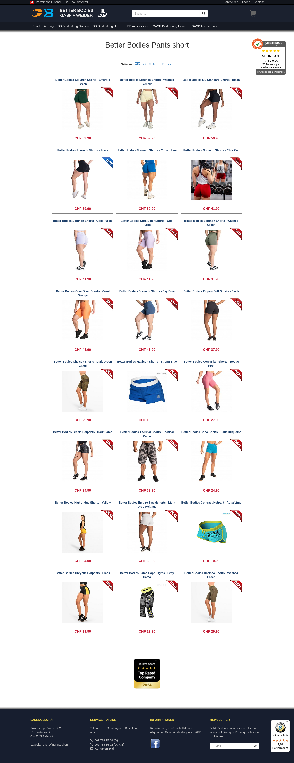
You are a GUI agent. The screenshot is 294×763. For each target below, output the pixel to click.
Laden (246, 2)
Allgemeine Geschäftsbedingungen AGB (175, 732)
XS (145, 64)
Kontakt (259, 2)
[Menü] (287, 722)
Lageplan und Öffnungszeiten (49, 744)
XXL (170, 64)
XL (163, 64)
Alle (137, 64)
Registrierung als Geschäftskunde (171, 728)
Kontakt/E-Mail (104, 748)
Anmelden (231, 2)
